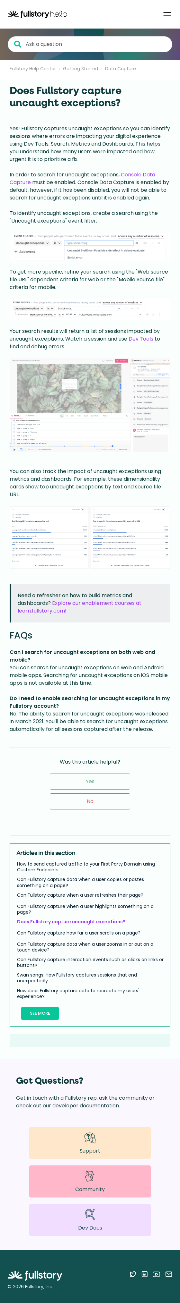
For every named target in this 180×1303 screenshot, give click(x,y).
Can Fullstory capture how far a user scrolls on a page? (78, 933)
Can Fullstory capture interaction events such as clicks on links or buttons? (90, 962)
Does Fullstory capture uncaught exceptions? (71, 922)
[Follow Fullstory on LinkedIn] (144, 1274)
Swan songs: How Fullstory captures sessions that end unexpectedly (77, 978)
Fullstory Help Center (33, 68)
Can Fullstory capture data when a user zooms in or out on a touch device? (85, 947)
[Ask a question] (90, 44)
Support (90, 1143)
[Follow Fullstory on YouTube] (156, 1274)
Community (90, 1181)
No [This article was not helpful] (90, 801)
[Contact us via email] (168, 1274)
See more (40, 1013)
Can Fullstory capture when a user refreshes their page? (80, 895)
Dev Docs (90, 1219)
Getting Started (80, 68)
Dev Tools (141, 339)
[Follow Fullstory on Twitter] (133, 1274)
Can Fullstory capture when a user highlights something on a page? (85, 909)
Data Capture (120, 68)
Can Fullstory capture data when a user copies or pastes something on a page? (80, 882)
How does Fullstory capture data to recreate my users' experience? (78, 993)
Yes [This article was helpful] (90, 781)
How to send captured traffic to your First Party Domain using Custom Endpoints (86, 867)
